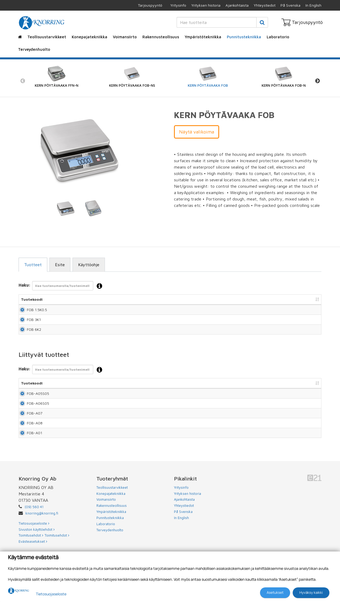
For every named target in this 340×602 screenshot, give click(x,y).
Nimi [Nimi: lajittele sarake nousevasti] (86, 299)
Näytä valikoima (196, 132)
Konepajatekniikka (89, 37)
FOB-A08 (29, 456)
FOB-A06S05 (28, 425)
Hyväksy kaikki (311, 592)
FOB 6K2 (28, 341)
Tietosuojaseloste (51, 593)
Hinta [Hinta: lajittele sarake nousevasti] (228, 299)
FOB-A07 (29, 440)
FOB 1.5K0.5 (31, 312)
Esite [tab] (60, 264)
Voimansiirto (125, 37)
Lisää (311, 312)
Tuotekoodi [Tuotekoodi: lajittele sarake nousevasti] (31, 299)
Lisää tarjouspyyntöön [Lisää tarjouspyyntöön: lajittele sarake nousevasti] (292, 299)
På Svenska (290, 5)
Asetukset (275, 592)
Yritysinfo (178, 5)
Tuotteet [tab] (33, 264)
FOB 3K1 (28, 326)
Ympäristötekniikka (203, 37)
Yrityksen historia (205, 5)
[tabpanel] (65, 208)
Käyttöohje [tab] (88, 264)
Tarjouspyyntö (150, 5)
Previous (23, 81)
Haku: (62, 286)
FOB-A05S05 (28, 410)
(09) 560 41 (34, 548)
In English (313, 5)
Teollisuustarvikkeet (46, 37)
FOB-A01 (28, 471)
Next (317, 81)
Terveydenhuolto (34, 49)
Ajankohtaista (237, 5)
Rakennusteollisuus (160, 37)
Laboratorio (278, 37)
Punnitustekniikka (244, 37)
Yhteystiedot (264, 5)
